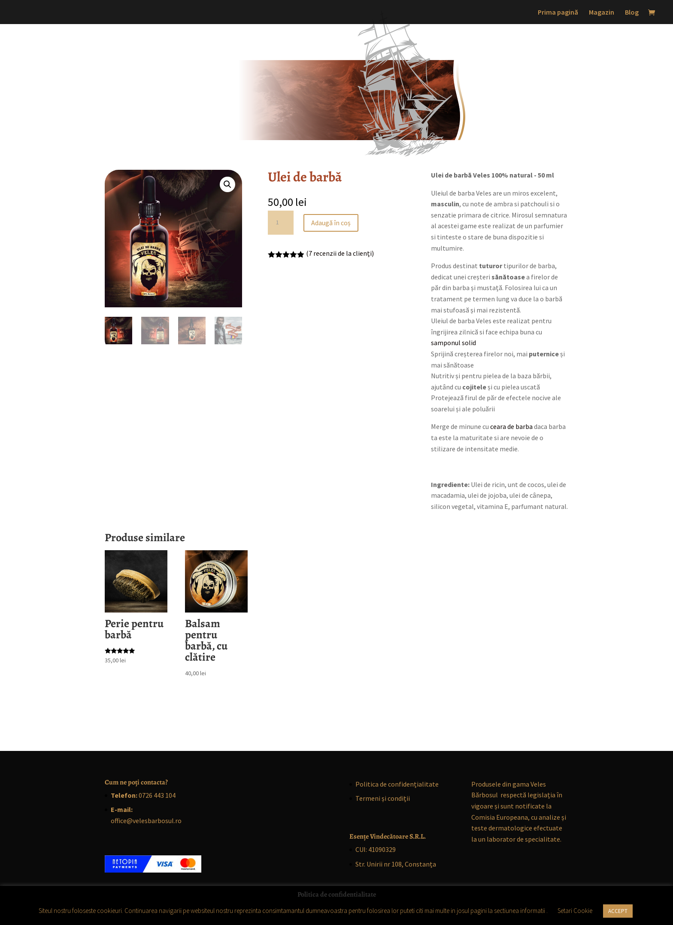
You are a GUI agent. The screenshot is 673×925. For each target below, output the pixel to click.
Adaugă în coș (331, 222)
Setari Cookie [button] (575, 911)
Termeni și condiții (382, 798)
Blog (632, 12)
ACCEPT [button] (618, 911)
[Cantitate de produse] (281, 223)
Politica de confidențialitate (397, 784)
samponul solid (453, 342)
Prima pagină (558, 12)
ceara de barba (511, 426)
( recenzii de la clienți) (340, 253)
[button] (227, 184)
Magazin (601, 12)
